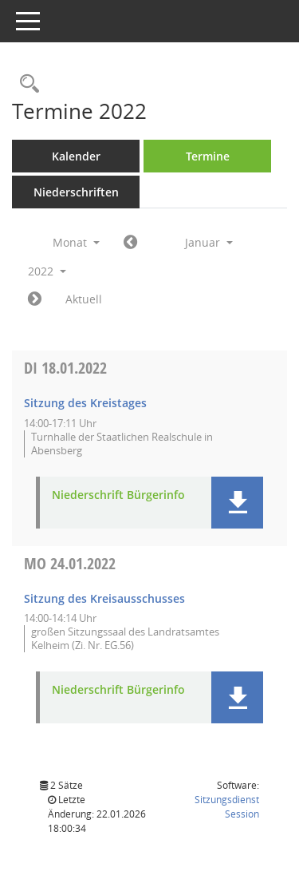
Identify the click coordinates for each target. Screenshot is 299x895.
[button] (237, 503)
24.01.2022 (70, 563)
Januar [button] (209, 242)
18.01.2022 (65, 367)
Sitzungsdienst (227, 807)
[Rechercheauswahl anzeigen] (25, 84)
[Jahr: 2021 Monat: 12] (130, 242)
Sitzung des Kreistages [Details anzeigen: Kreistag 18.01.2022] (85, 402)
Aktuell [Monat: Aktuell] (83, 299)
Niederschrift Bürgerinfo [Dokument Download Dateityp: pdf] (118, 495)
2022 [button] (47, 271)
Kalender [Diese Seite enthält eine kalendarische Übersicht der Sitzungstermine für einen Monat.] (76, 156)
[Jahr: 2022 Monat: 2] (34, 299)
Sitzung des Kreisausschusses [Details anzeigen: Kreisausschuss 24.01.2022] (104, 598)
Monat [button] (76, 242)
